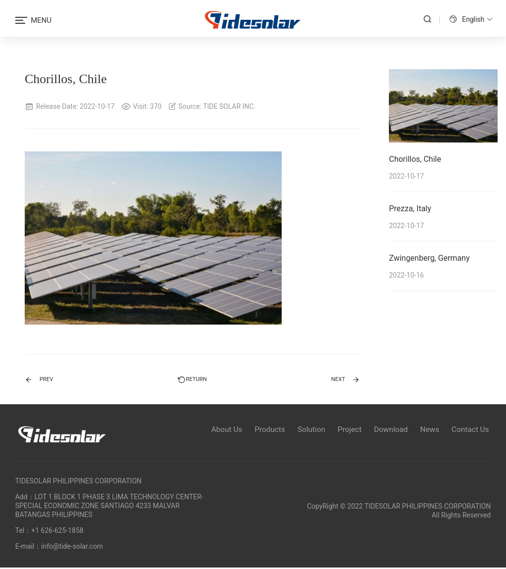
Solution (301, 429)
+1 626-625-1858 (57, 532)
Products (257, 429)
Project (342, 429)
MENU (33, 20)
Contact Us (471, 429)
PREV (42, 379)
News (428, 429)
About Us (211, 429)
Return (192, 379)
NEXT (342, 379)
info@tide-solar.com (72, 548)
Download (386, 429)
